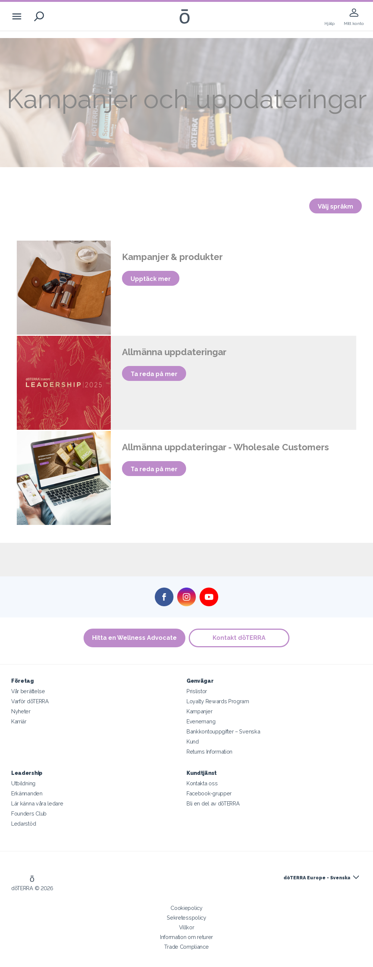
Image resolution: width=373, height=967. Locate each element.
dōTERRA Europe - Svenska (316, 877)
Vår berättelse (28, 691)
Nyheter (21, 711)
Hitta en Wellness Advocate (134, 637)
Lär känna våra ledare (37, 803)
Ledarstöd (23, 823)
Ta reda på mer (154, 374)
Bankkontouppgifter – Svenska (223, 731)
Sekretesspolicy (186, 917)
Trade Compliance (186, 946)
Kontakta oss (201, 783)
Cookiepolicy (186, 908)
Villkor (186, 927)
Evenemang (200, 721)
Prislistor (196, 691)
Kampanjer (199, 711)
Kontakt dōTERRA (239, 637)
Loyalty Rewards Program (217, 701)
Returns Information (209, 751)
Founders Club (29, 813)
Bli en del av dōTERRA (213, 803)
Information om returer (186, 937)
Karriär (18, 721)
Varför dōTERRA (30, 701)
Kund (192, 741)
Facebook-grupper (209, 793)
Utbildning (23, 783)
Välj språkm (335, 206)
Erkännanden (27, 793)
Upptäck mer (151, 278)
